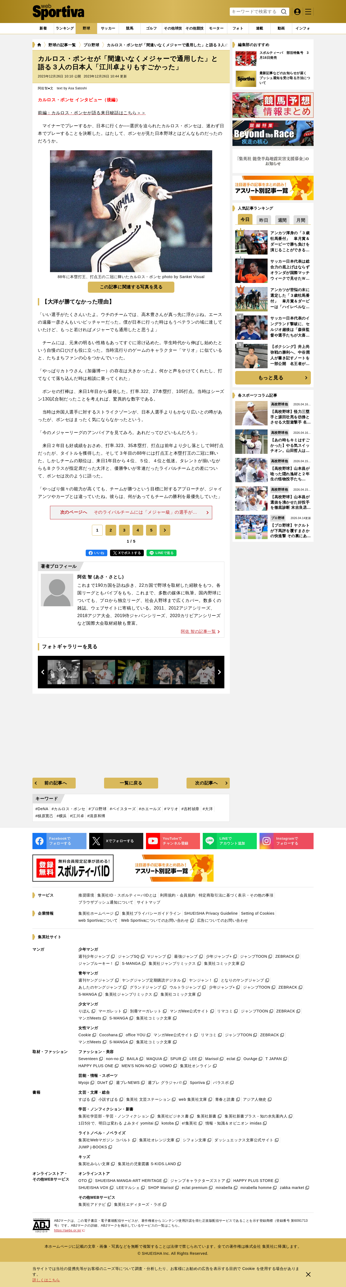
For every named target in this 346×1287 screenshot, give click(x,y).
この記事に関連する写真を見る (131, 287)
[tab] (86, 28)
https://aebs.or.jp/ (69, 1230)
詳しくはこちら (46, 1280)
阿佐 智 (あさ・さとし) (100, 577)
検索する (283, 11)
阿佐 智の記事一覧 (200, 631)
